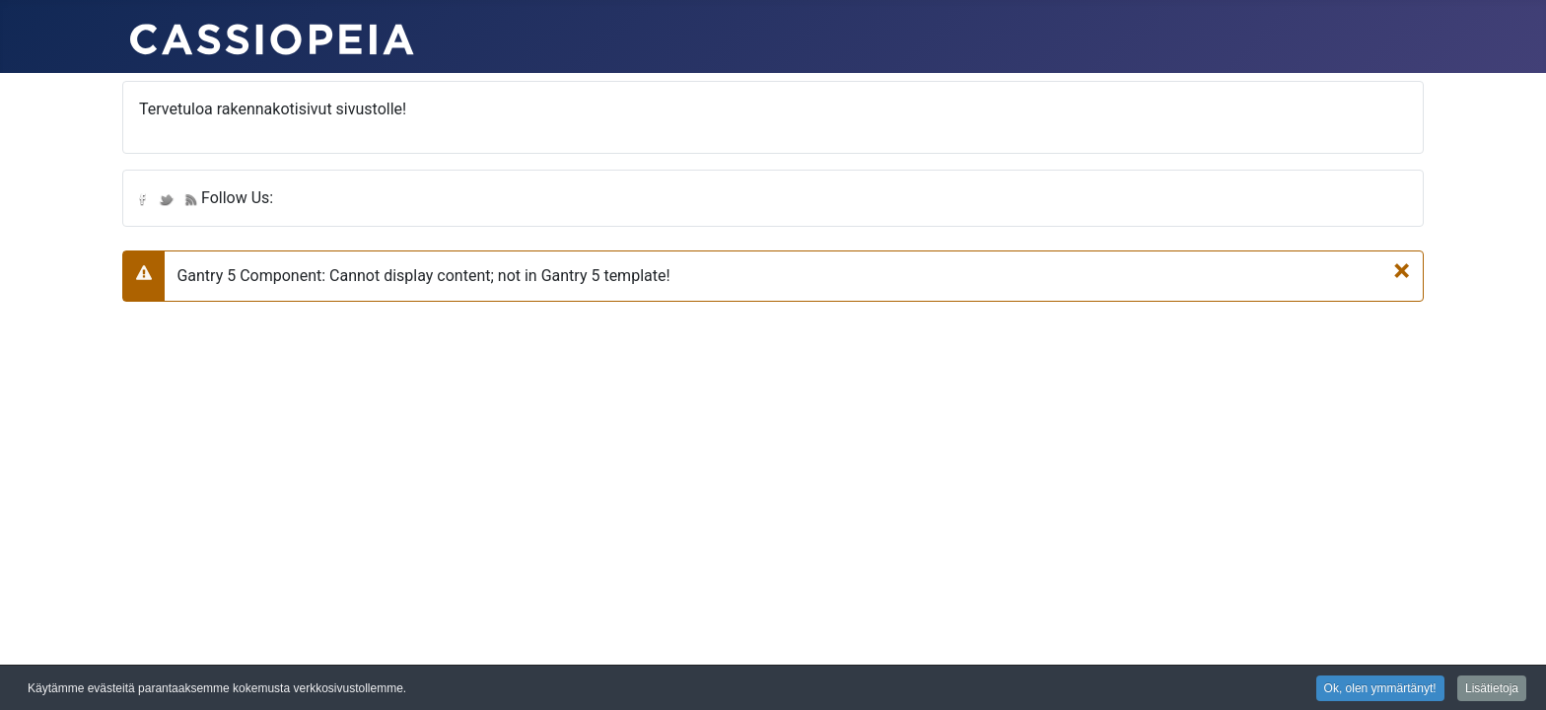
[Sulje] (1401, 270)
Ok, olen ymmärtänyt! (1380, 689)
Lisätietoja (1491, 689)
